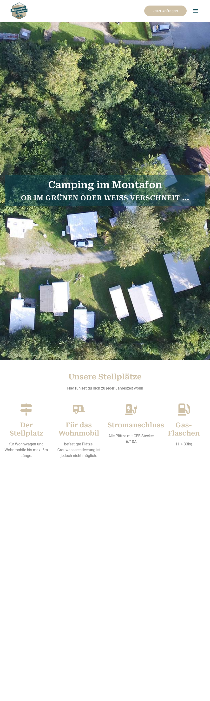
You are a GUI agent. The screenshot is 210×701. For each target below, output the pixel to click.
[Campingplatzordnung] (54, 654)
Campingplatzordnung (53, 669)
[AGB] (156, 654)
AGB (156, 669)
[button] (195, 11)
